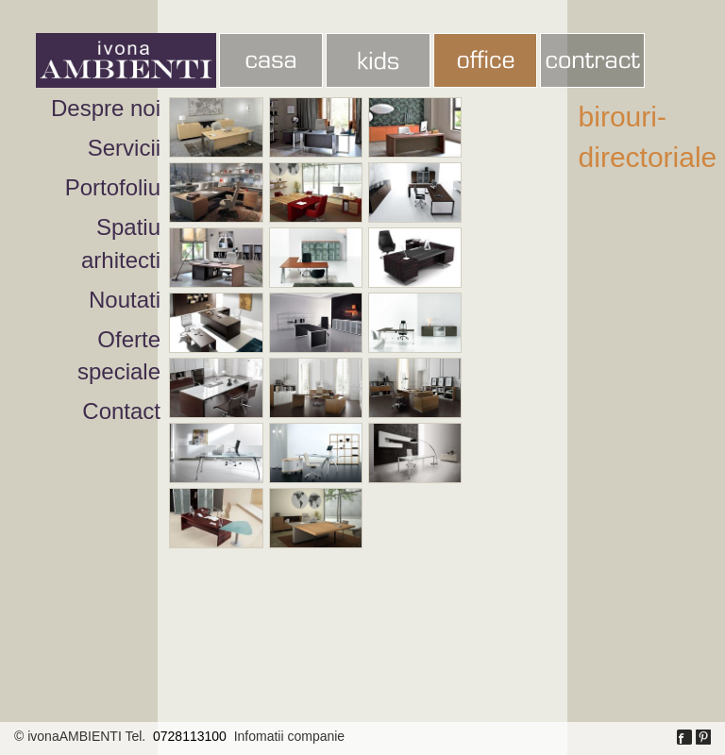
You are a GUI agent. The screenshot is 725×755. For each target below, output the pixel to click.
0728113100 (190, 736)
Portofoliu (112, 187)
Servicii (124, 147)
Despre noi (105, 108)
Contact (121, 411)
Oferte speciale (118, 355)
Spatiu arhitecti (120, 243)
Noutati (124, 299)
